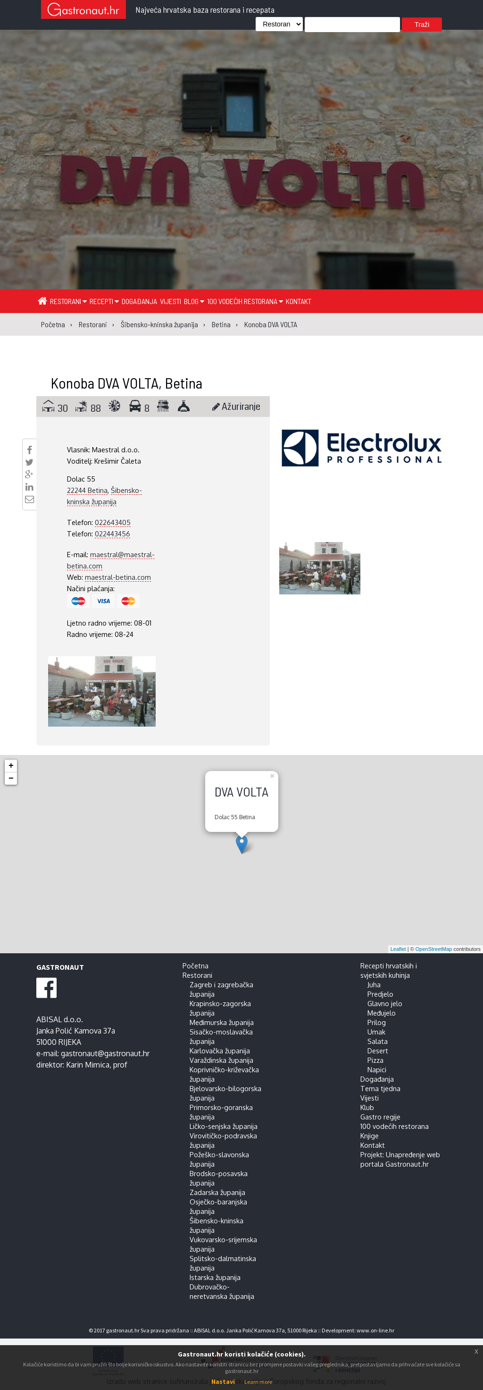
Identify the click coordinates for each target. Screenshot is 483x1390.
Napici (376, 1069)
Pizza (375, 1060)
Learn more (258, 1381)
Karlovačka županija (220, 1050)
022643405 (113, 522)
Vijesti (170, 301)
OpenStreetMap (434, 949)
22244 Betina (87, 490)
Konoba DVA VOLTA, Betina (126, 382)
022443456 (112, 533)
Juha (374, 984)
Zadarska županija (217, 1192)
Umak (376, 1031)
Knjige (369, 1135)
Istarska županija (215, 1277)
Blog (194, 301)
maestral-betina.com (118, 577)
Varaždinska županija (221, 1060)
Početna (195, 965)
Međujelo (381, 1013)
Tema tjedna (380, 1088)
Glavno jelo (384, 1003)
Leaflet (398, 949)
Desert (377, 1050)
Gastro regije (380, 1116)
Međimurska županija (222, 1022)
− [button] (11, 778)
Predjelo (380, 994)
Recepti (104, 301)
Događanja (139, 301)
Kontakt (298, 301)
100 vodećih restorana (245, 301)
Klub (367, 1107)
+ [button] (11, 765)
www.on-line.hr (375, 1330)
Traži (422, 24)
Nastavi (223, 1381)
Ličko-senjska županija (224, 1126)
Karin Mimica (87, 1064)
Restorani (68, 301)
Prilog (376, 1022)
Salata (377, 1041)
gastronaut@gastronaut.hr (105, 1053)
